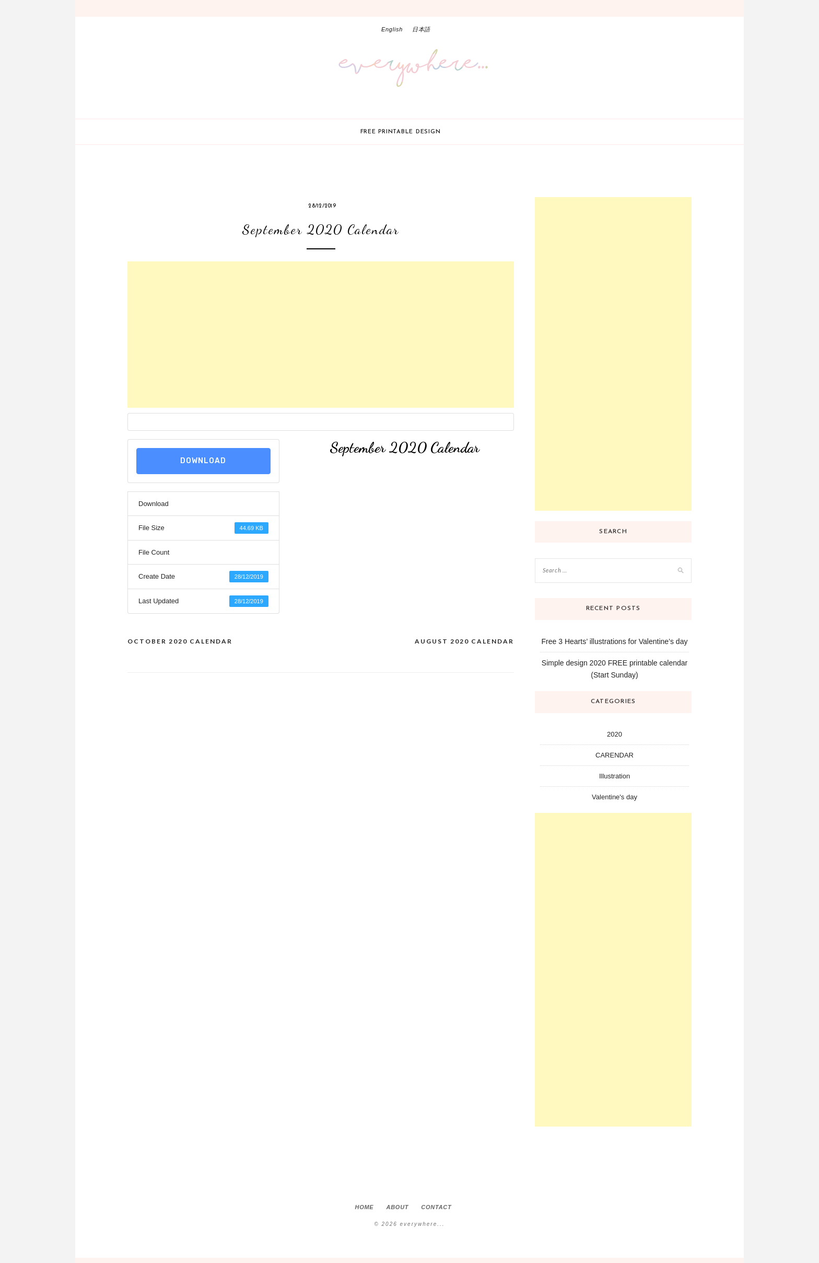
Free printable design (400, 132)
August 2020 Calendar (464, 641)
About (397, 1207)
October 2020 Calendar (179, 641)
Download (203, 460)
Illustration (614, 776)
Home (364, 1207)
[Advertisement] (320, 334)
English (392, 29)
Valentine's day (614, 797)
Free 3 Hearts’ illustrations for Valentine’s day (615, 641)
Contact (436, 1207)
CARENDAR (614, 755)
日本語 (421, 29)
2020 (614, 734)
